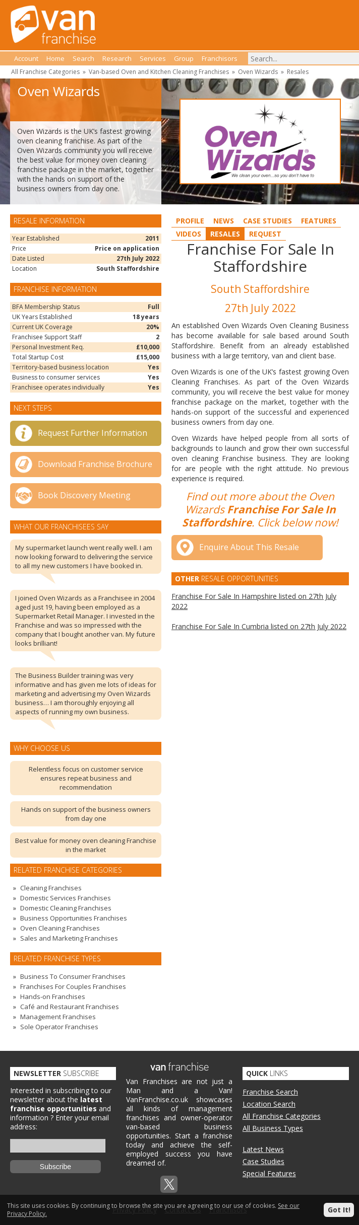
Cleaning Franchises (51, 887)
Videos (188, 234)
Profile (190, 220)
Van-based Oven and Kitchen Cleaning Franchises (159, 71)
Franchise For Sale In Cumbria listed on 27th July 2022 (258, 626)
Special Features (269, 1173)
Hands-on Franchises (52, 996)
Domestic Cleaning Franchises (65, 907)
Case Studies (267, 220)
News (223, 220)
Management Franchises (58, 1016)
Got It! (339, 1209)
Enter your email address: (59, 1122)
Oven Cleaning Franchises (60, 928)
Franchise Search (270, 1092)
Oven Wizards (258, 71)
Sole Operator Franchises (59, 1026)
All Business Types (273, 1128)
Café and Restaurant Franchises (69, 1006)
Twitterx (168, 1184)
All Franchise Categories (45, 71)
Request (265, 234)
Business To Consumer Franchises (73, 976)
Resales (298, 71)
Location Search (269, 1104)
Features (318, 220)
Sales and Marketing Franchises (69, 938)
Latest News (263, 1149)
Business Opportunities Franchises (73, 918)
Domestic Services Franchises (65, 897)
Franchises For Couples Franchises (73, 986)
